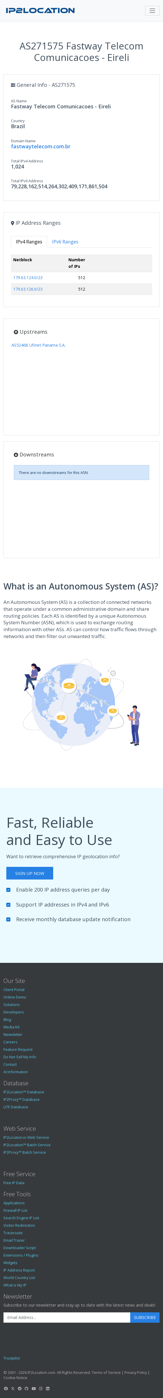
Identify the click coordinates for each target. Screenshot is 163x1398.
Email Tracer (14, 1240)
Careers (10, 1041)
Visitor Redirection (19, 1225)
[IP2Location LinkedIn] (47, 1388)
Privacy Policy (135, 1372)
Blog (7, 1019)
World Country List (19, 1277)
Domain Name (23, 140)
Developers (13, 1012)
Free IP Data (13, 1182)
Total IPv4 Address (27, 161)
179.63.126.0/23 (28, 289)
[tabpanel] (81, 276)
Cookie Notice (15, 1377)
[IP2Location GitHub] (26, 1388)
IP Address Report (19, 1270)
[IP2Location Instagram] (40, 1388)
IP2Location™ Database (23, 1091)
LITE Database (15, 1106)
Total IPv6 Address (27, 180)
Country (18, 120)
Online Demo (14, 997)
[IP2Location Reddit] (20, 1388)
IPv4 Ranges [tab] (29, 242)
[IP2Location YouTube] (33, 1388)
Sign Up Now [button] (29, 873)
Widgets (10, 1262)
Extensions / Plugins (21, 1255)
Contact (10, 1064)
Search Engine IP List (21, 1217)
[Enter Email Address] (67, 1317)
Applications (14, 1202)
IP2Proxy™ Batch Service (24, 1152)
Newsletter (12, 1034)
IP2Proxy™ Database (21, 1099)
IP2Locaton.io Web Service (26, 1137)
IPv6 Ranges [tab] (65, 242)
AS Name (19, 100)
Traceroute (13, 1232)
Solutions (11, 1004)
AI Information (15, 1071)
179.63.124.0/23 (28, 277)
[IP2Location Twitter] (12, 1388)
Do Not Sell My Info (19, 1056)
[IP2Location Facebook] (5, 1388)
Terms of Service (106, 1372)
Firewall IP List (15, 1210)
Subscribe (145, 1317)
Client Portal (13, 989)
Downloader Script (19, 1247)
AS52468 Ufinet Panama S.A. (38, 345)
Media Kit (11, 1027)
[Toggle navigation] (152, 11)
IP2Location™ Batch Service (27, 1144)
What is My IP (14, 1285)
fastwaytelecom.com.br (40, 146)
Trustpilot (11, 1358)
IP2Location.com (41, 1372)
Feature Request (17, 1049)
